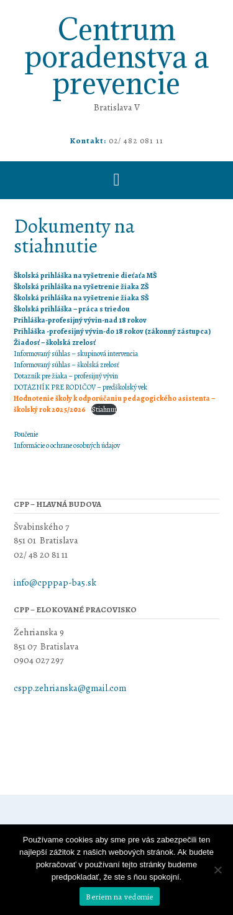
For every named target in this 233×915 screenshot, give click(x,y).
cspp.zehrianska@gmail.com (70, 688)
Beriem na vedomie (119, 896)
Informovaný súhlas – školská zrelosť (66, 365)
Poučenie (26, 434)
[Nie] (217, 870)
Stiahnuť (104, 409)
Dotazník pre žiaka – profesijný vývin (66, 376)
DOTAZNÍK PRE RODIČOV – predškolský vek (80, 387)
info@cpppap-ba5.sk (56, 582)
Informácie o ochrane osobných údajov (67, 445)
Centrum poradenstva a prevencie (117, 56)
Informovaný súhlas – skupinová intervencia (76, 354)
